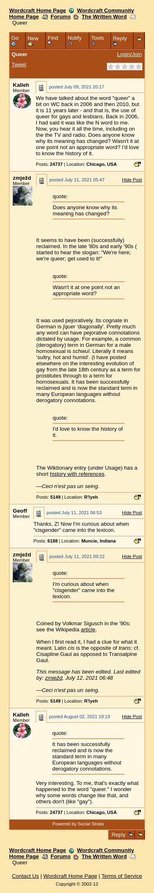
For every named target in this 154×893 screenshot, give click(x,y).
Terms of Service (121, 876)
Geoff (20, 511)
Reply (118, 835)
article (88, 629)
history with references (77, 474)
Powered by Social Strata (78, 823)
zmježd (22, 178)
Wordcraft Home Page (37, 10)
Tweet (18, 64)
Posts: (49, 164)
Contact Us (25, 876)
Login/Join (129, 54)
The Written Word (104, 17)
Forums (61, 17)
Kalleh (21, 85)
